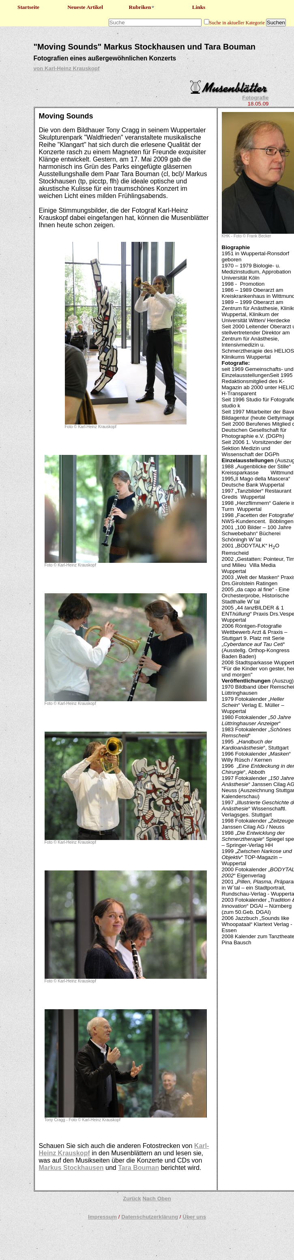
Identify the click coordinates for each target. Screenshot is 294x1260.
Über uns (194, 1217)
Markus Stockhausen (71, 1167)
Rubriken (142, 7)
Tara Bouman (138, 1167)
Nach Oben (156, 1198)
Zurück (132, 1198)
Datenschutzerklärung (149, 1217)
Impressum (102, 1217)
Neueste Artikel (85, 7)
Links (199, 7)
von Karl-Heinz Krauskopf (67, 68)
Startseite (28, 7)
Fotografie (255, 98)
